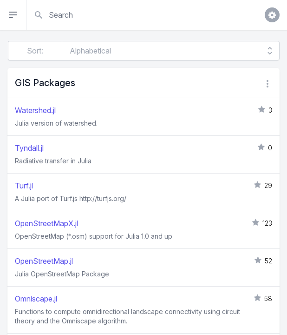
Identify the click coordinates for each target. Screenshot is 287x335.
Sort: (35, 50)
